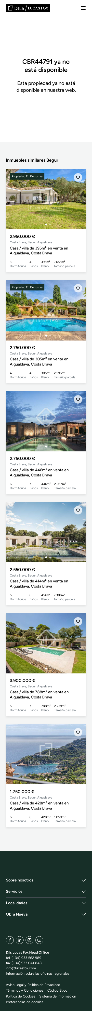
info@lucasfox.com (21, 968)
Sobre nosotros (19, 880)
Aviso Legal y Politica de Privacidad (33, 985)
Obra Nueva (16, 914)
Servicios (14, 891)
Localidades (16, 903)
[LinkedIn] (20, 940)
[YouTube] (39, 940)
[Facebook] (10, 940)
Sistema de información (57, 996)
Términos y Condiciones (24, 990)
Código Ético (57, 990)
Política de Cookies (20, 996)
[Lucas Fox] (28, 8)
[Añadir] (78, 177)
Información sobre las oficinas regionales (37, 973)
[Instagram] (29, 940)
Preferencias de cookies (24, 1002)
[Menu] (83, 8)
